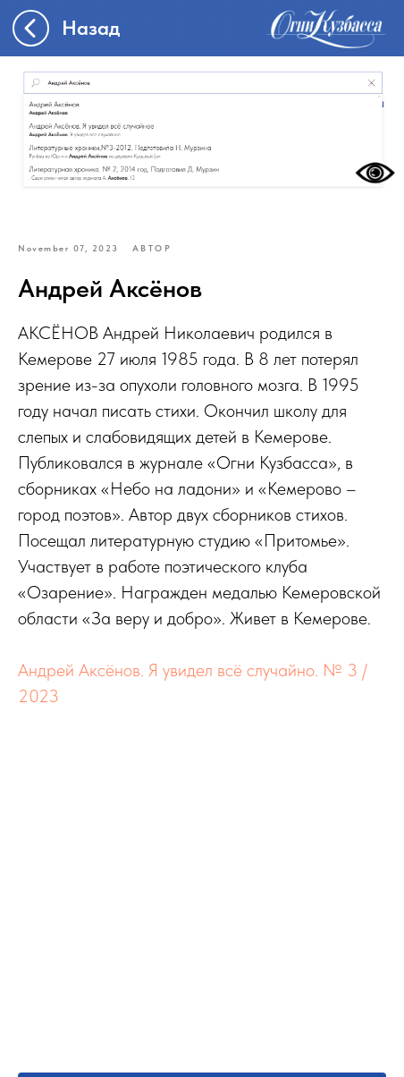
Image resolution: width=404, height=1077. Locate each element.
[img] (326, 28)
